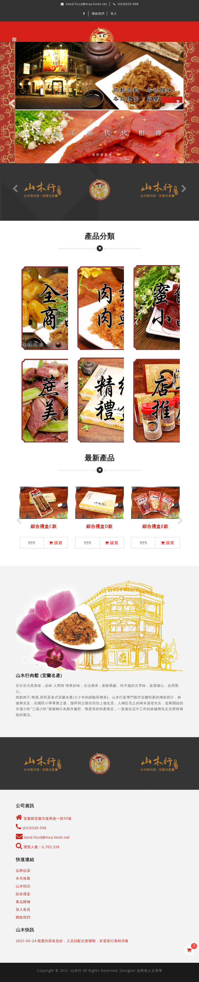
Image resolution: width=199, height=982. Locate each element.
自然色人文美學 (149, 970)
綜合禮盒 (23, 893)
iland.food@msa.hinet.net (43, 837)
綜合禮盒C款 (44, 526)
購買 (55, 542)
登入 (114, 13)
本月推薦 (23, 878)
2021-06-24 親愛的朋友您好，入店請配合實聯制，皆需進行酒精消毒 (72, 940)
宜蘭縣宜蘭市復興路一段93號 (48, 818)
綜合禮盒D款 (99, 526)
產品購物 (23, 901)
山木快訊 (23, 886)
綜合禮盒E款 (155, 526)
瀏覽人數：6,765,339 (38, 846)
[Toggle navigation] (14, 39)
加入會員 (23, 909)
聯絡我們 (98, 13)
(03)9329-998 (31, 828)
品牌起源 (23, 870)
